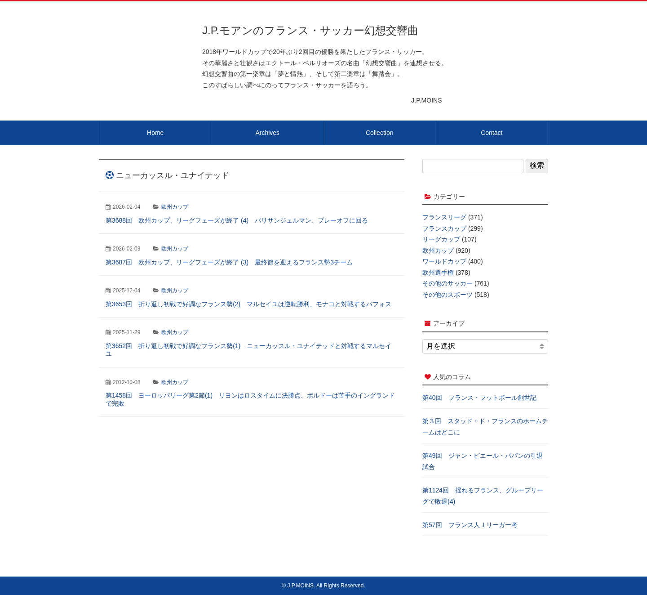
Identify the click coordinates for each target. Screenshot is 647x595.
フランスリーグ (444, 217)
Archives (267, 132)
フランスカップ (444, 228)
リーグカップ (441, 239)
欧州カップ (174, 207)
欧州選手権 (438, 272)
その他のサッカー (447, 283)
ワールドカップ (444, 261)
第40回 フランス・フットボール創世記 (479, 397)
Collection (379, 132)
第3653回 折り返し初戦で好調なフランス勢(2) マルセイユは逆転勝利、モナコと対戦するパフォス (248, 304)
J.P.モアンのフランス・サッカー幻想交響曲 (310, 30)
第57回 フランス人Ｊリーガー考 (470, 524)
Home (155, 132)
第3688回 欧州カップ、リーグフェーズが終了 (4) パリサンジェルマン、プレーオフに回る (237, 220)
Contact (491, 132)
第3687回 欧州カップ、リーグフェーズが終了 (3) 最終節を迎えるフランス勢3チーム (229, 262)
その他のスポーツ (447, 294)
